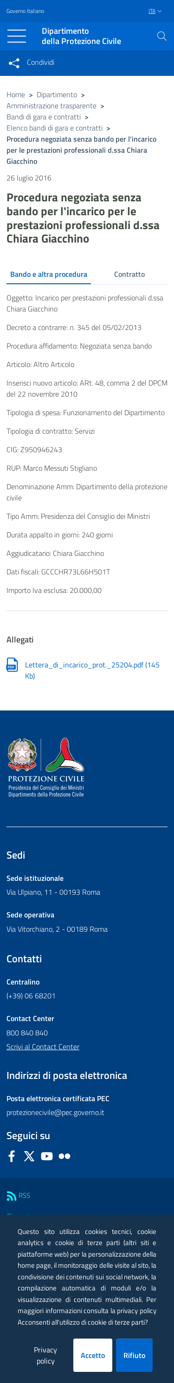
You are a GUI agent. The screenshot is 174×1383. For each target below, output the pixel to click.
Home (15, 94)
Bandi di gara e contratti (43, 116)
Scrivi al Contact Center (42, 1046)
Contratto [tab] (129, 274)
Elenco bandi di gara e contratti (54, 127)
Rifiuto (134, 1355)
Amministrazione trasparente (51, 105)
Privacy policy (45, 1355)
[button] (162, 36)
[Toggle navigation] (17, 36)
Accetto (93, 1355)
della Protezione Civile (81, 36)
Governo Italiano (25, 11)
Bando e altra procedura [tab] (48, 274)
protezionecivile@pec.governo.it (55, 1112)
